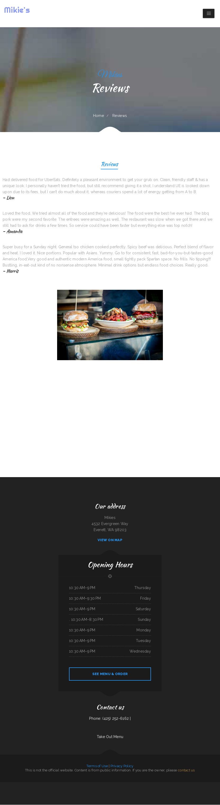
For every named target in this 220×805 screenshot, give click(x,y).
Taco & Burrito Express (95, 791)
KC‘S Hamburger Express (116, 791)
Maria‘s (80, 791)
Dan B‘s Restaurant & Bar (132, 791)
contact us (186, 770)
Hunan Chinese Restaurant (38, 791)
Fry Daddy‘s (166, 791)
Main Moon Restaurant (17, 791)
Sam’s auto (77, 791)
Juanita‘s (23, 791)
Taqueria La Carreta (210, 791)
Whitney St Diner (50, 791)
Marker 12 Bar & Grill (29, 791)
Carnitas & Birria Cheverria (196, 791)
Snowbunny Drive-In (160, 791)
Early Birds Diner (124, 791)
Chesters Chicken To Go (70, 791)
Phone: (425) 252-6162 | (110, 719)
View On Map (110, 540)
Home (98, 116)
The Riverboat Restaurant (86, 791)
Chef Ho (44, 791)
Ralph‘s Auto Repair (56, 791)
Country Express (63, 791)
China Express (154, 791)
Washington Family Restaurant (181, 791)
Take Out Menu (110, 737)
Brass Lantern (189, 791)
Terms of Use (97, 766)
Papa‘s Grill (109, 791)
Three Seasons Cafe (172, 791)
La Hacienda (142, 791)
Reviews (109, 164)
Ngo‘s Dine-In (203, 791)
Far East (138, 791)
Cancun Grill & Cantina (103, 791)
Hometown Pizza (148, 791)
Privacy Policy (122, 766)
